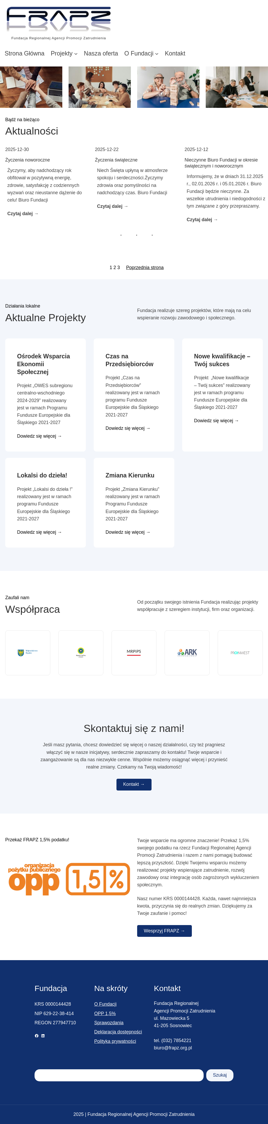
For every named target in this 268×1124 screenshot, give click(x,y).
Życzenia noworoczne (27, 160)
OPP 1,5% (105, 1013)
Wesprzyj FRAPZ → (164, 930)
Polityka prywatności (115, 1041)
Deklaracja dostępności (118, 1031)
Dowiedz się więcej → (39, 436)
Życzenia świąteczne (116, 160)
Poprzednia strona (145, 267)
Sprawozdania (109, 1022)
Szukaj (220, 1075)
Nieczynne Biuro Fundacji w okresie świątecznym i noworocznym (221, 163)
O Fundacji (105, 1004)
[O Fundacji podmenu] (157, 53)
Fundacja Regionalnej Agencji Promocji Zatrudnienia (58, 38)
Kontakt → (134, 784)
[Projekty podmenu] (76, 53)
